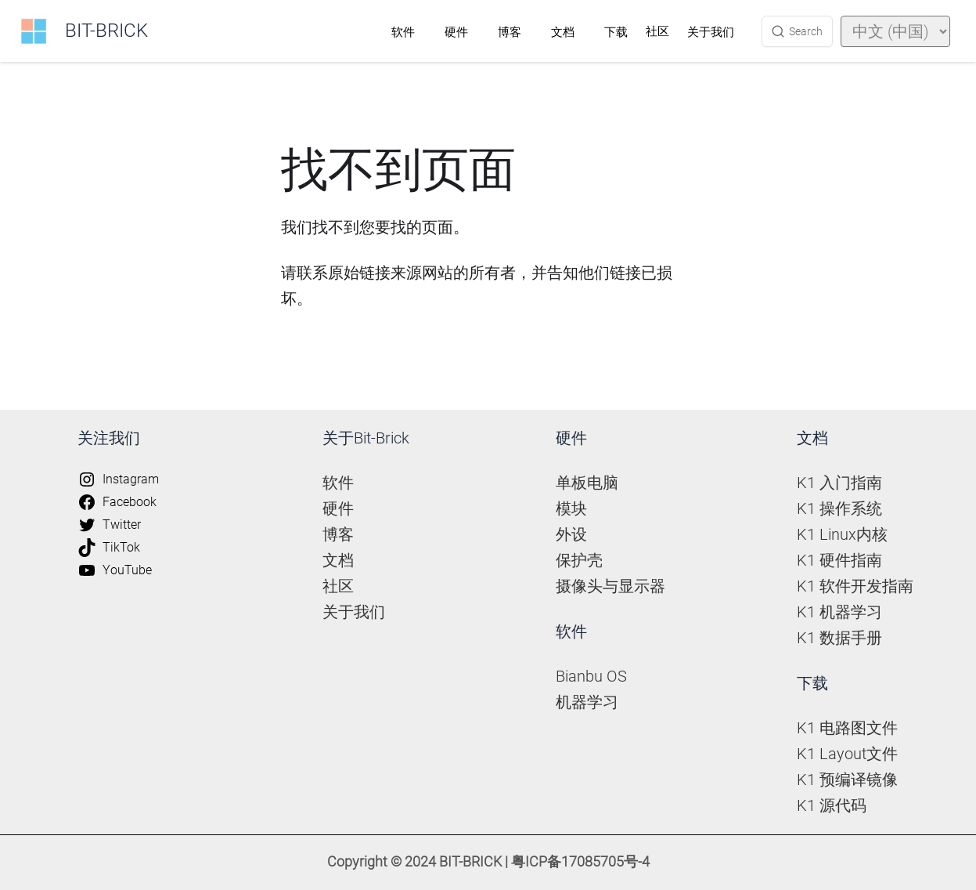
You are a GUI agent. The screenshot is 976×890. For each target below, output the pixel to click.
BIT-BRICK (106, 31)
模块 (571, 508)
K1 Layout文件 (847, 753)
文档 (562, 32)
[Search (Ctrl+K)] (797, 31)
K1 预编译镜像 (847, 779)
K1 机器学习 (839, 611)
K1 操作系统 (839, 508)
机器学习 (587, 702)
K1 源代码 (831, 805)
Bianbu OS (591, 676)
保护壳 (579, 560)
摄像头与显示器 (610, 586)
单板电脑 (587, 482)
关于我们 (710, 32)
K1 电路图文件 (847, 727)
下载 (616, 32)
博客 (509, 32)
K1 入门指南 (839, 482)
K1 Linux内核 (842, 534)
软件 (403, 32)
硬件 (456, 32)
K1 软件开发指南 (855, 586)
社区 (657, 31)
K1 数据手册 (839, 637)
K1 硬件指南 (839, 560)
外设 (571, 534)
